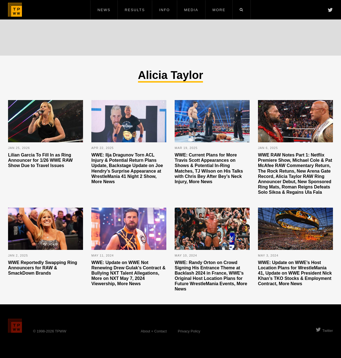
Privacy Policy (189, 331)
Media (191, 10)
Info (164, 10)
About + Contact (154, 331)
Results (135, 10)
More (218, 10)
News (104, 10)
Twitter (324, 331)
